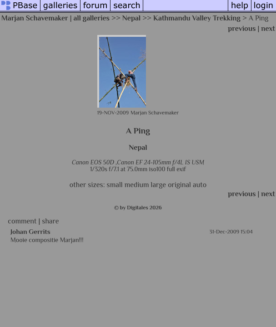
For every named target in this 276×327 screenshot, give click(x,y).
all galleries (92, 18)
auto (199, 185)
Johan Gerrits (30, 231)
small (115, 185)
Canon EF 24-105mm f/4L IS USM (160, 162)
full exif (176, 169)
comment (22, 221)
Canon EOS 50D (93, 162)
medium (137, 185)
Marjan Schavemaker (34, 18)
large (158, 185)
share (50, 221)
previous (242, 29)
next (268, 29)
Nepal (131, 18)
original (179, 185)
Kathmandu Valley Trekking (197, 18)
